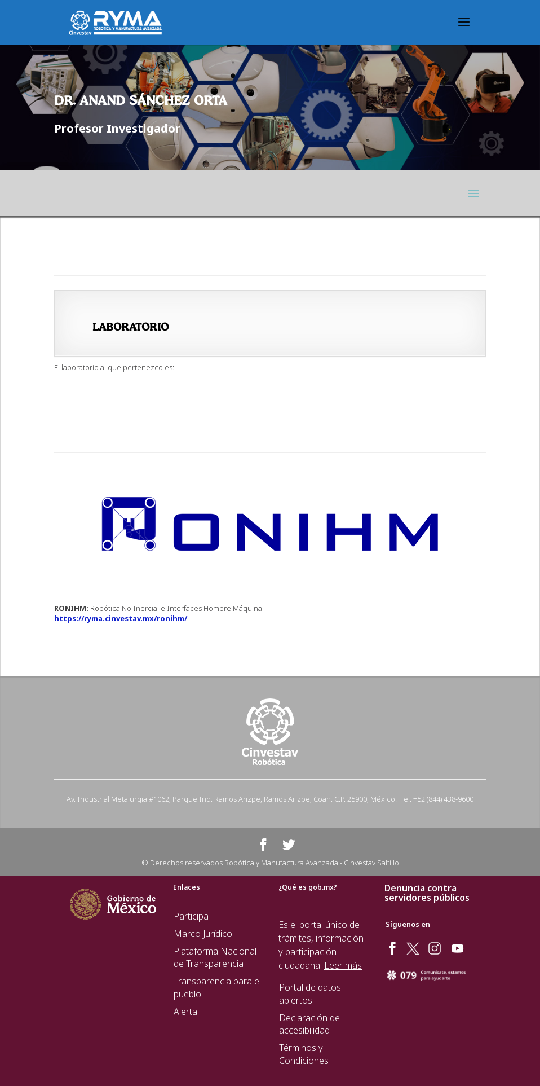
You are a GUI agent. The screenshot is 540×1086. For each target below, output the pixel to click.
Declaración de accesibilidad (309, 1024)
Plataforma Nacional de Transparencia (215, 957)
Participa (191, 916)
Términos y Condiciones (304, 1054)
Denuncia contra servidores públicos (427, 893)
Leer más (343, 965)
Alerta (185, 1011)
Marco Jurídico (203, 933)
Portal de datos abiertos (310, 993)
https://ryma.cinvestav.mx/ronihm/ (120, 618)
